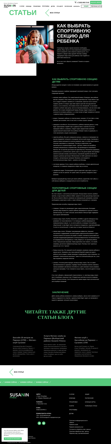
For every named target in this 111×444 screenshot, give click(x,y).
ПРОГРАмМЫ (45, 6)
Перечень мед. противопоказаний (79, 433)
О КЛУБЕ (22, 6)
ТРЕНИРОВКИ (37, 6)
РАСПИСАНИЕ (89, 398)
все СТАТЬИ (55, 13)
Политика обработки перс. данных (79, 431)
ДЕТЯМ (53, 6)
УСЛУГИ (71, 406)
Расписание (68, 6)
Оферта (71, 422)
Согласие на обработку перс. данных (80, 429)
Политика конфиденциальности (78, 420)
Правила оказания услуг (76, 427)
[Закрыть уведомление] (26, 429)
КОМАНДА (28, 6)
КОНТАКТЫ (77, 6)
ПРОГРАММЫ (73, 409)
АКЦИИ (87, 394)
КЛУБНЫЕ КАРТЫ (90, 402)
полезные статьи (91, 406)
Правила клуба (73, 424)
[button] (96, 2)
